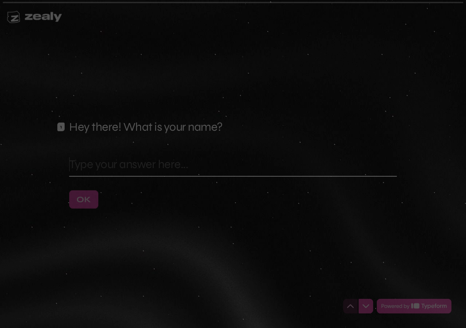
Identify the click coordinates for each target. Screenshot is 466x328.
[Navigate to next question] (366, 306)
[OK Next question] (83, 199)
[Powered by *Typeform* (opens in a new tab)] (414, 306)
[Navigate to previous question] (350, 306)
